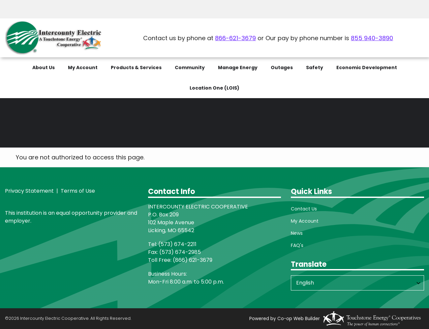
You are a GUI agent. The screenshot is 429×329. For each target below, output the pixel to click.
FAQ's (297, 245)
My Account (305, 221)
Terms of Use (77, 191)
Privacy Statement (29, 191)
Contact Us (304, 209)
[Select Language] (357, 282)
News (297, 233)
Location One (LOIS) (214, 88)
